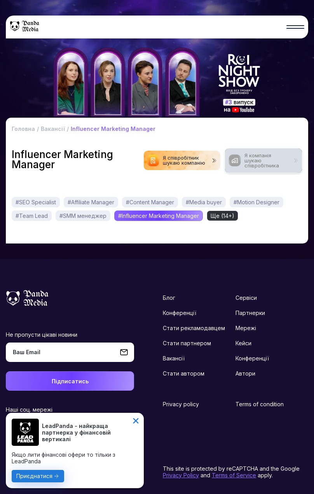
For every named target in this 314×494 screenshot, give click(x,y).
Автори (245, 373)
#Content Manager (150, 202)
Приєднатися (34, 476)
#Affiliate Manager (91, 202)
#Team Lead (32, 215)
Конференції (179, 313)
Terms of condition (260, 404)
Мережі (246, 328)
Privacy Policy (181, 475)
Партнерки (250, 313)
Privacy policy (181, 404)
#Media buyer (204, 202)
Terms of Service (234, 475)
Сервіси (246, 297)
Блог (169, 297)
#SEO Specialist (36, 202)
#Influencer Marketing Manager (158, 215)
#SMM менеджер (82, 215)
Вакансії (174, 358)
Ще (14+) (222, 215)
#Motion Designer (256, 202)
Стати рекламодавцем (194, 328)
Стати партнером (187, 343)
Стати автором (183, 373)
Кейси (243, 343)
